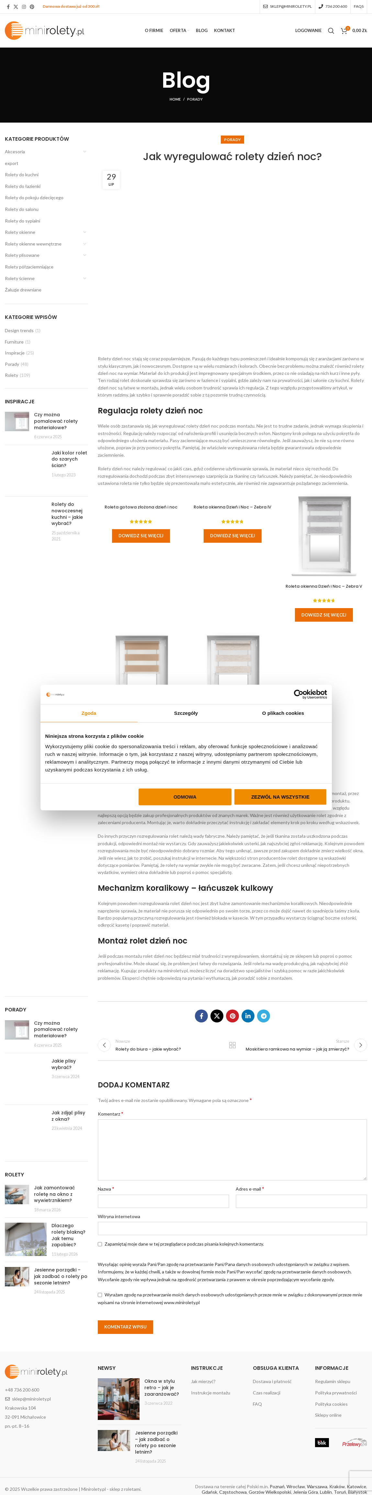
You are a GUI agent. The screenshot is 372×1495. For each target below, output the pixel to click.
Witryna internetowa (119, 1216)
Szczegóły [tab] (186, 713)
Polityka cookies (331, 1404)
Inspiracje (15, 352)
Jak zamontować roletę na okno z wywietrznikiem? (54, 1194)
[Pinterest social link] (32, 7)
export (11, 163)
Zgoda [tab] (89, 713)
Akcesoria (15, 151)
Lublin (326, 1492)
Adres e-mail (250, 1188)
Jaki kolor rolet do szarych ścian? (69, 459)
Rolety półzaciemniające (29, 266)
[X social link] (16, 7)
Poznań (277, 1486)
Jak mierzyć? (203, 1381)
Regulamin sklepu (332, 1381)
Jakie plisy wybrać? (63, 1064)
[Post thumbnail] (17, 426)
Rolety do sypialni (22, 221)
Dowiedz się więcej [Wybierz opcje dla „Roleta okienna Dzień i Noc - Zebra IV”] (232, 535)
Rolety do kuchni (22, 174)
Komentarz (110, 1113)
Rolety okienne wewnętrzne (33, 243)
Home (175, 99)
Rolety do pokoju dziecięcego (34, 197)
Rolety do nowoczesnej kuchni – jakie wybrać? (67, 514)
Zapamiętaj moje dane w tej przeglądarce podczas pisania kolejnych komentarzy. (184, 1244)
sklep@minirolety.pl (31, 1399)
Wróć (232, 1045)
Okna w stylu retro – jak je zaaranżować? (161, 1387)
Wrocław (296, 1486)
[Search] (331, 30)
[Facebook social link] (8, 7)
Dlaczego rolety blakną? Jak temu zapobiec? (68, 1235)
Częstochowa (233, 1492)
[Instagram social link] (24, 7)
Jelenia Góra (305, 1492)
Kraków (337, 1486)
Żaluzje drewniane (23, 289)
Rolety (11, 375)
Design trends (19, 330)
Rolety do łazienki (22, 186)
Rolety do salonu (22, 209)
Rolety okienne (20, 232)
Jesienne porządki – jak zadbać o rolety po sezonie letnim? (60, 1276)
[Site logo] (44, 30)
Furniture (14, 341)
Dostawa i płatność (272, 1381)
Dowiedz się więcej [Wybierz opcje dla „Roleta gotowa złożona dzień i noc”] (140, 535)
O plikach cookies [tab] (283, 713)
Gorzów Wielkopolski (270, 1492)
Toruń (340, 1492)
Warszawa (317, 1486)
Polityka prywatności (336, 1392)
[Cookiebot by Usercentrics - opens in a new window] (298, 694)
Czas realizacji (266, 1392)
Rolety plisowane (22, 255)
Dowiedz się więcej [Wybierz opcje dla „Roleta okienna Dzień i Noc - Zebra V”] (323, 614)
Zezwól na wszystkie (280, 796)
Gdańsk (209, 1492)
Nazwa (106, 1188)
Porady (195, 99)
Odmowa (185, 796)
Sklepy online (328, 1415)
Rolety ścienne (20, 278)
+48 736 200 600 (22, 1389)
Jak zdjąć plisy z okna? (68, 1115)
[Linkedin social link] (248, 1015)
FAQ (257, 1404)
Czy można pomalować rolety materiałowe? (56, 421)
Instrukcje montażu (210, 1392)
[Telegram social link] (263, 1015)
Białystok (357, 1492)
